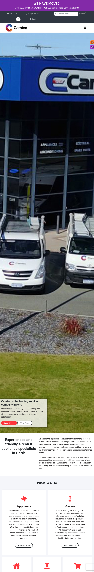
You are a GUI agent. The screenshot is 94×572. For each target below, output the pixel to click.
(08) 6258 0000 (34, 14)
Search (82, 14)
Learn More (9, 423)
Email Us (13, 14)
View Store (24, 423)
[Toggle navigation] (85, 28)
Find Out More (24, 545)
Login (34, 19)
